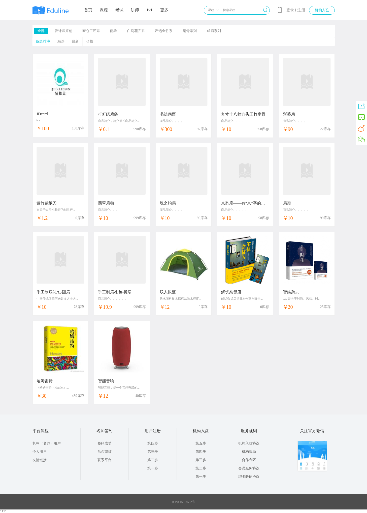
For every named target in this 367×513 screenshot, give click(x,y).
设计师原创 (63, 31)
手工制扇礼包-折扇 (114, 292)
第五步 (200, 443)
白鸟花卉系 (136, 31)
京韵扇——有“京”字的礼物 (245, 203)
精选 (60, 41)
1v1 (150, 10)
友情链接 (39, 460)
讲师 (135, 10)
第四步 (152, 443)
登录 (290, 10)
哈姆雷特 (45, 381)
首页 (88, 10)
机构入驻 (322, 10)
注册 (301, 10)
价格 (89, 41)
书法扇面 (168, 114)
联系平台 (104, 460)
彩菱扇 (289, 114)
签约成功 (104, 443)
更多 (164, 10)
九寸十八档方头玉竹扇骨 (243, 114)
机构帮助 (249, 452)
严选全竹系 (164, 31)
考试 (119, 10)
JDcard (42, 114)
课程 (104, 10)
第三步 (152, 452)
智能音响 (106, 381)
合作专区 (249, 460)
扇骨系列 (190, 31)
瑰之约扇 (168, 203)
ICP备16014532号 (183, 502)
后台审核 (104, 452)
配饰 (113, 31)
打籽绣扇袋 (108, 114)
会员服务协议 (248, 468)
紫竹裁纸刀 (47, 203)
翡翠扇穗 (106, 203)
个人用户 (39, 452)
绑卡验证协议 (248, 476)
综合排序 (43, 41)
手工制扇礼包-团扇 (53, 292)
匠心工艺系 (91, 31)
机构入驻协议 (248, 443)
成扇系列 (214, 31)
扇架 (287, 203)
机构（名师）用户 (46, 443)
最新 (75, 41)
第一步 (152, 468)
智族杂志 (291, 292)
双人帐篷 (168, 292)
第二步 (152, 460)
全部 (41, 31)
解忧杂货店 (231, 292)
